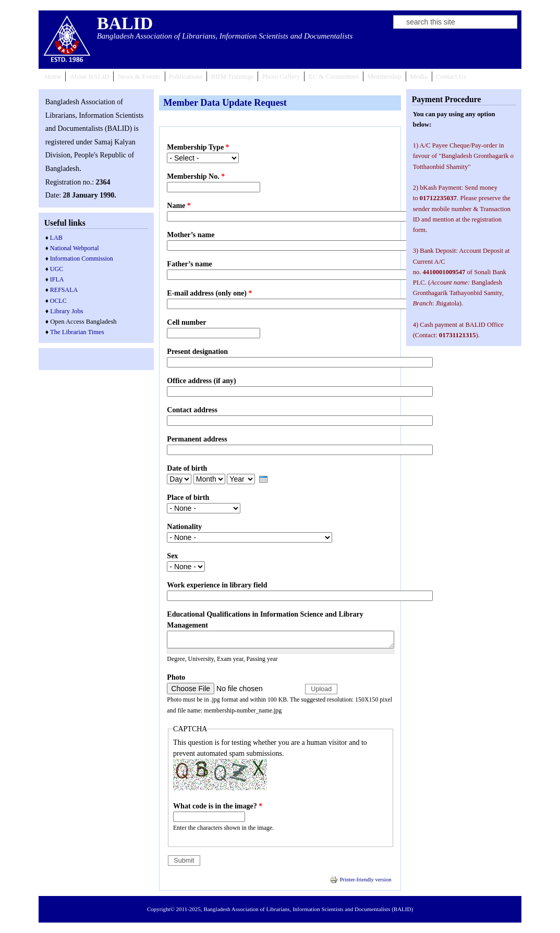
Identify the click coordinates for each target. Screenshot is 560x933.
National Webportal (74, 248)
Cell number (186, 322)
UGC (56, 269)
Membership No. (196, 176)
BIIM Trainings (232, 76)
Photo (176, 677)
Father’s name (189, 264)
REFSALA (64, 289)
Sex (172, 556)
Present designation (197, 351)
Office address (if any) (201, 381)
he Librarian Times (79, 332)
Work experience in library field (217, 585)
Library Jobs (66, 311)
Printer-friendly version (361, 879)
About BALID (89, 76)
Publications (185, 76)
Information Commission (81, 258)
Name (179, 206)
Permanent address (197, 439)
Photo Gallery (281, 76)
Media (418, 76)
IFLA (57, 279)
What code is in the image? (217, 806)
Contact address (192, 410)
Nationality (184, 527)
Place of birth (188, 497)
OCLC (58, 300)
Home (53, 76)
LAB (56, 237)
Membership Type (198, 147)
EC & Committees (334, 76)
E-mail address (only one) (209, 293)
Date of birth (187, 468)
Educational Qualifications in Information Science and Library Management (265, 619)
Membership (384, 76)
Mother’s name (190, 235)
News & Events (139, 76)
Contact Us (451, 76)
